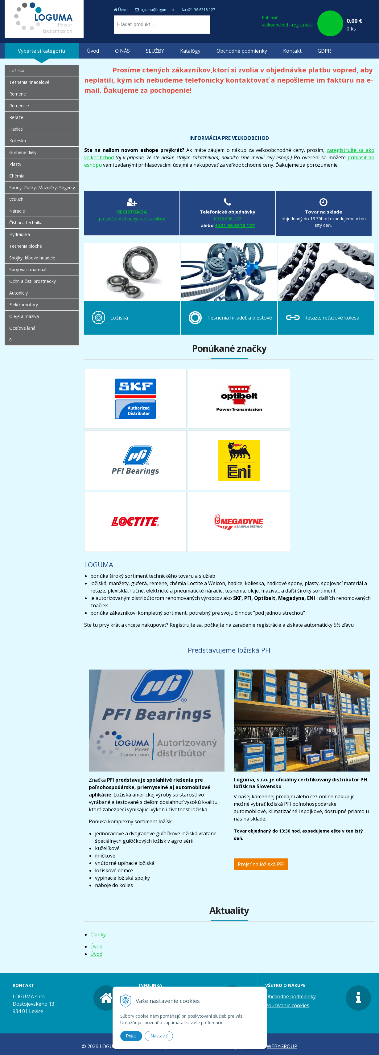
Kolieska (17, 141)
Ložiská (16, 70)
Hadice (16, 129)
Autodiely (18, 293)
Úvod (123, 9)
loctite (135, 522)
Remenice (19, 105)
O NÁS (122, 50)
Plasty (15, 164)
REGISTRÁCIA (132, 215)
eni (239, 460)
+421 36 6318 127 (199, 9)
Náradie (17, 211)
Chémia (16, 176)
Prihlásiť (270, 17)
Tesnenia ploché (25, 246)
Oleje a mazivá (24, 316)
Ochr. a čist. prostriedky (32, 281)
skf (135, 399)
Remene (17, 94)
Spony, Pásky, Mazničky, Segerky (42, 187)
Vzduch (16, 199)
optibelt (239, 399)
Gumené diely (22, 152)
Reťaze (16, 117)
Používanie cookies (287, 1005)
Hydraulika (19, 234)
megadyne (239, 522)
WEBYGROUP (282, 1046)
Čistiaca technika (26, 223)
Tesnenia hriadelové (29, 82)
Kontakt (292, 50)
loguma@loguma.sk (157, 9)
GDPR (324, 50)
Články (98, 934)
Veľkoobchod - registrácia (287, 25)
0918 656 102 (227, 219)
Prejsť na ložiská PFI (261, 864)
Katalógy (190, 50)
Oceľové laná (22, 328)
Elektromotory (23, 305)
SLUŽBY (155, 50)
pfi (135, 460)
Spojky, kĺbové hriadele (32, 258)
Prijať (131, 1035)
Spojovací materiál (27, 269)
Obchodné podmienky (241, 50)
